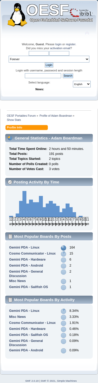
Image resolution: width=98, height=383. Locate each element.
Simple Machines (67, 380)
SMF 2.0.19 (32, 380)
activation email (60, 48)
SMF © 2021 (48, 380)
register (71, 44)
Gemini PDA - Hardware (27, 259)
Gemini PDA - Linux (24, 247)
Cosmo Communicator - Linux (32, 253)
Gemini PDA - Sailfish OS (28, 287)
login (58, 44)
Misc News (17, 281)
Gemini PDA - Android (26, 265)
